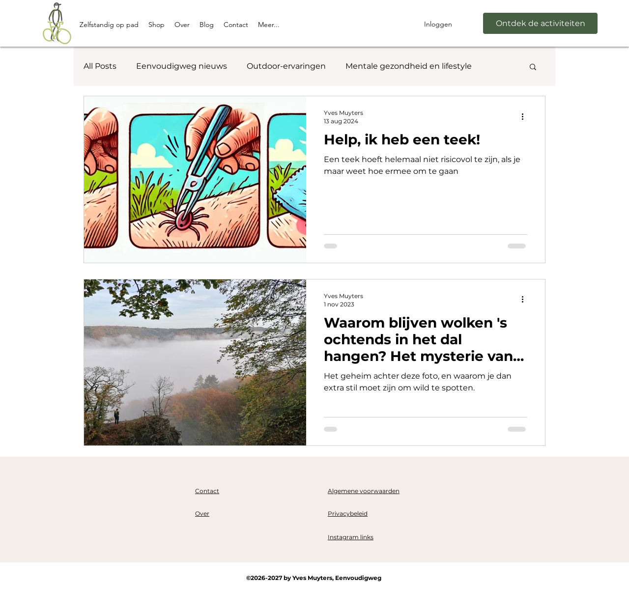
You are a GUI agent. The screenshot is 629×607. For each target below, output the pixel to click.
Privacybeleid (348, 513)
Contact (207, 491)
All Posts (100, 66)
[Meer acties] (526, 116)
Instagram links (350, 537)
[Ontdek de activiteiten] (540, 23)
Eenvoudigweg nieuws (181, 66)
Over (202, 513)
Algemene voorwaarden (364, 491)
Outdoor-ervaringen (286, 66)
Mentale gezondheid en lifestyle (408, 66)
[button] (533, 67)
